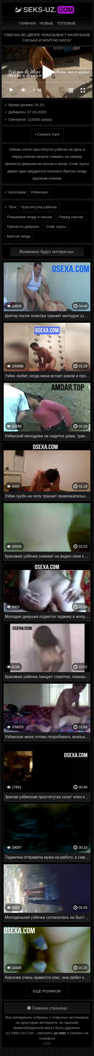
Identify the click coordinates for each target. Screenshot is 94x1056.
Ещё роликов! (47, 991)
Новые (46, 23)
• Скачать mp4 (47, 134)
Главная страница (47, 1008)
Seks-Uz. (48, 10)
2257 (47, 1043)
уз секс (60, 1033)
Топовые (66, 23)
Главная (27, 23)
